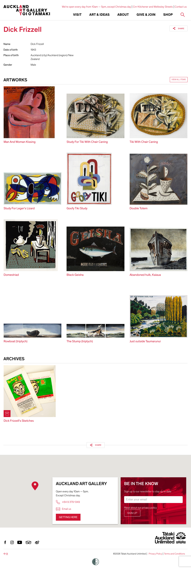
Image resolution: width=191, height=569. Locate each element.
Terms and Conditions (174, 554)
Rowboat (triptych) (15, 341)
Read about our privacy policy (140, 508)
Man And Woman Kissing (20, 142)
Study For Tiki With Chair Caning (87, 142)
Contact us (181, 6)
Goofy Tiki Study (77, 209)
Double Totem (139, 209)
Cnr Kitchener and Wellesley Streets (153, 6)
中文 (5, 554)
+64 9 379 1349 (68, 502)
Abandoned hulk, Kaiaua (145, 275)
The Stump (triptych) (80, 341)
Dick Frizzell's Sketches (19, 421)
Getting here (68, 517)
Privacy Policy (155, 554)
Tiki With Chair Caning (144, 142)
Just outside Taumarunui (145, 341)
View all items (179, 79)
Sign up (132, 513)
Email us (63, 509)
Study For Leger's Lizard (19, 209)
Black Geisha (75, 275)
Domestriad (11, 275)
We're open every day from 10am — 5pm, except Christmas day (96, 6)
